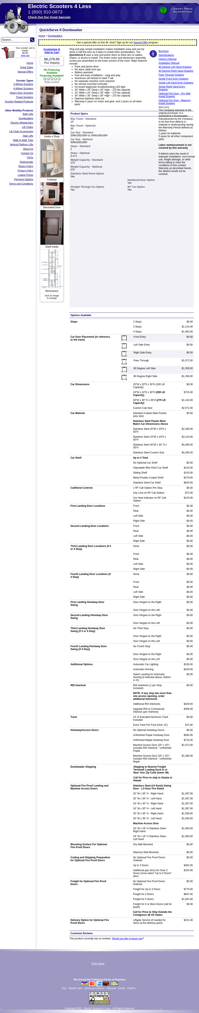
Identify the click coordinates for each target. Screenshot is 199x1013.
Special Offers (25, 71)
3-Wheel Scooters (23, 84)
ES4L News (97, 963)
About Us (28, 148)
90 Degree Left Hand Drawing (175, 67)
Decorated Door (52, 207)
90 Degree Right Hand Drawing (176, 70)
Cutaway (52, 179)
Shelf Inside (51, 246)
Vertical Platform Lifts (21, 144)
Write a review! (51, 81)
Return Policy (25, 166)
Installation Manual (169, 63)
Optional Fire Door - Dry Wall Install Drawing (175, 95)
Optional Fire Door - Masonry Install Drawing (175, 102)
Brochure (164, 51)
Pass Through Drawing (171, 74)
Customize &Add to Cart (52, 51)
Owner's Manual (167, 59)
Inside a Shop (51, 136)
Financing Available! (52, 75)
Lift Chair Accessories (21, 131)
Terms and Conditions (21, 183)
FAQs (30, 157)
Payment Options (23, 179)
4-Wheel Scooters (23, 88)
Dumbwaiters (26, 118)
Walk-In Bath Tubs (23, 140)
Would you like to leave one (127, 938)
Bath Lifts (28, 114)
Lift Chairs (27, 127)
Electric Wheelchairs (22, 122)
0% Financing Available (52, 71)
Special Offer (140, 42)
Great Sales (26, 67)
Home (30, 63)
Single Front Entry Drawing (173, 78)
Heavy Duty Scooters (21, 92)
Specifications (166, 55)
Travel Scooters (24, 97)
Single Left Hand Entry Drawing (176, 82)
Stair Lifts (28, 135)
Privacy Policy (25, 170)
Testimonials (26, 162)
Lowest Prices (25, 175)
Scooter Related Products (19, 101)
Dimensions (51, 291)
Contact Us (27, 153)
